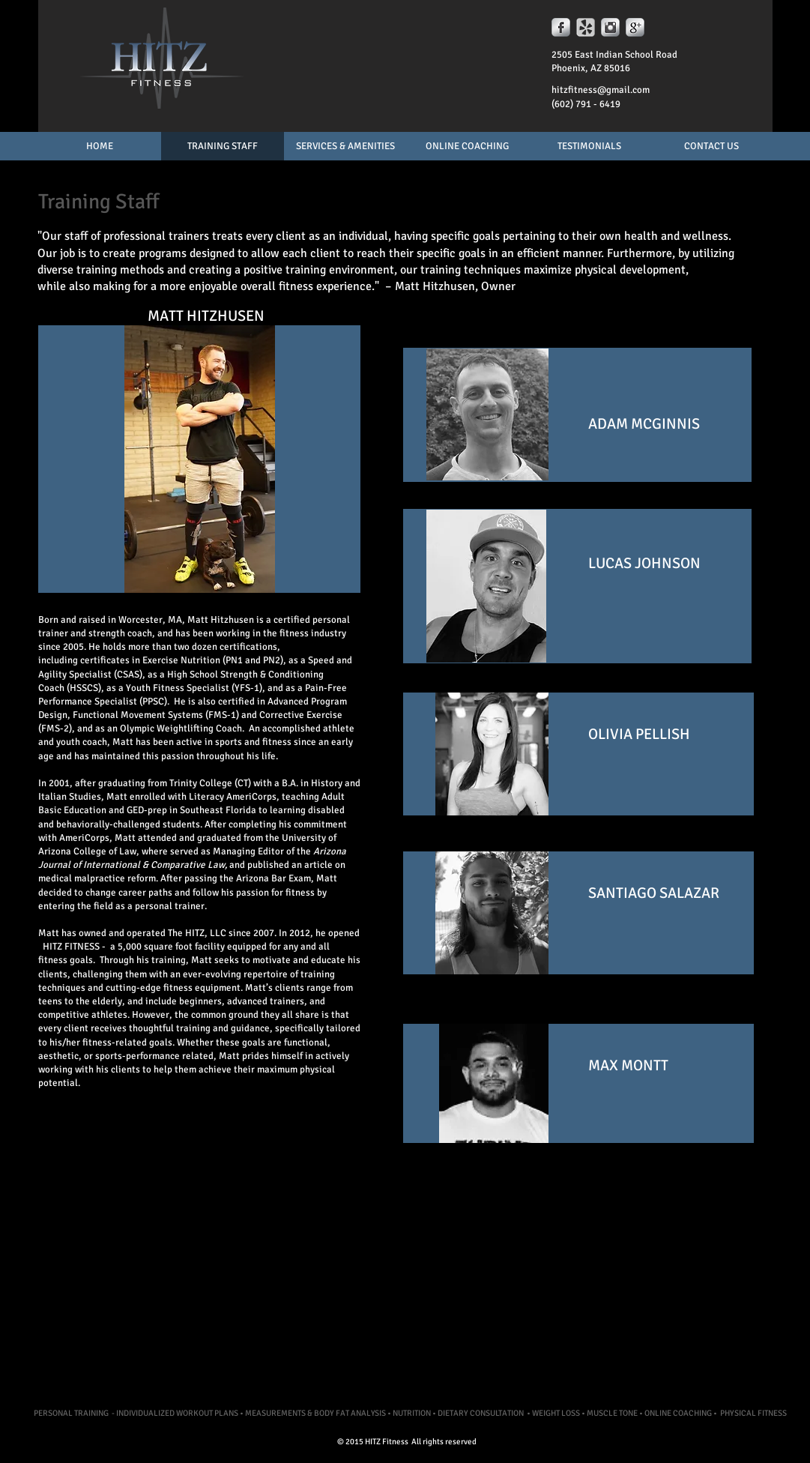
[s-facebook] (560, 27)
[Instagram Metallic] (610, 27)
